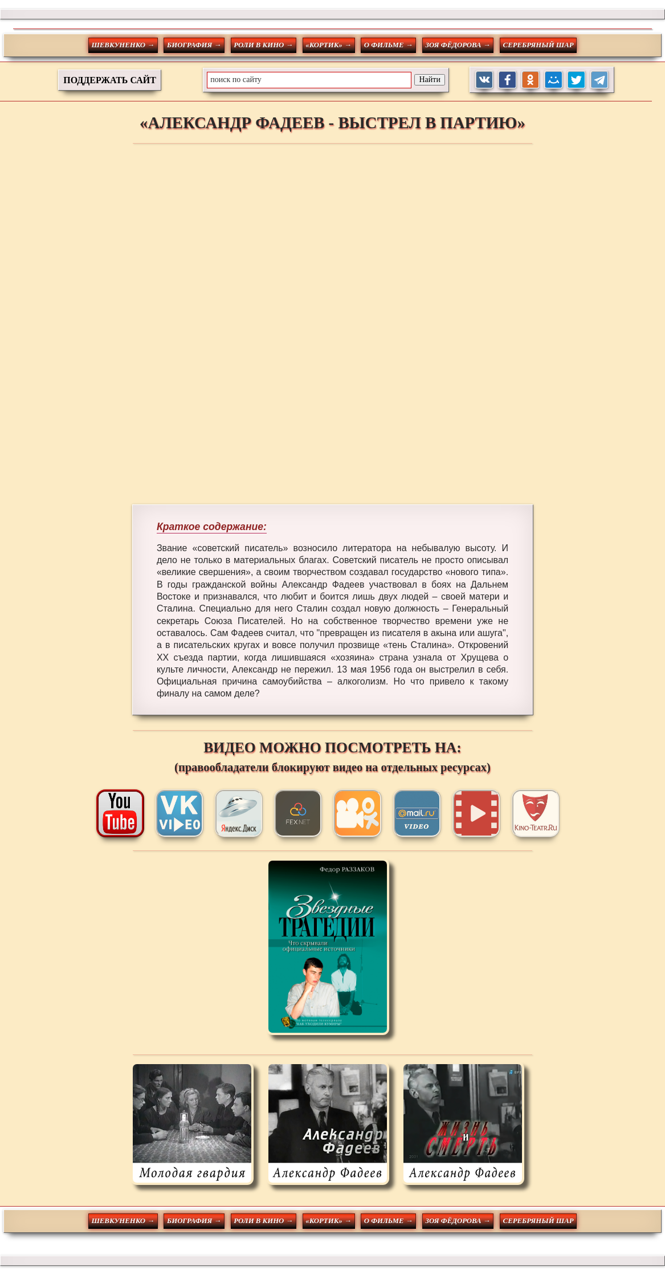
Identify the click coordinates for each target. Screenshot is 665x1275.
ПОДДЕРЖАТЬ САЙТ (109, 80)
